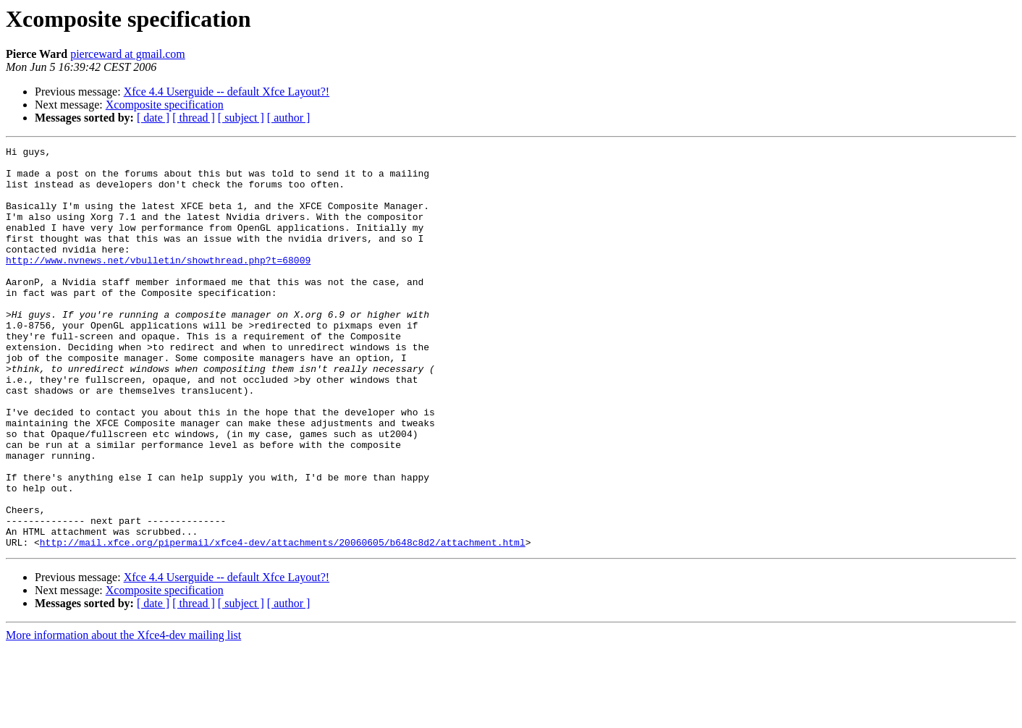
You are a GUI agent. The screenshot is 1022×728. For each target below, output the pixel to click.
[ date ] (153, 117)
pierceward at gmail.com (127, 54)
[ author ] (289, 117)
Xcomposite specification (165, 104)
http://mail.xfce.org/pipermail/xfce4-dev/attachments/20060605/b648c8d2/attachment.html (282, 622)
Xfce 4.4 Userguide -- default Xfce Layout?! (226, 91)
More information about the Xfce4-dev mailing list (123, 715)
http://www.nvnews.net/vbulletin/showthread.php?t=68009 (158, 283)
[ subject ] (241, 117)
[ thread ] (193, 117)
